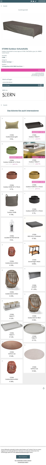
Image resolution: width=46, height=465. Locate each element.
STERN (3, 57)
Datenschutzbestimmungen (22, 452)
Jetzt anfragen (6, 85)
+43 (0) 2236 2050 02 (7, 82)
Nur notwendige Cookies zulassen (23, 460)
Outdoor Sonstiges (7, 62)
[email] (33, 1)
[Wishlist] (31, 1)
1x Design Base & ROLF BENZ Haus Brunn (12, 66)
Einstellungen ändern (23, 462)
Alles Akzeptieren (23, 457)
